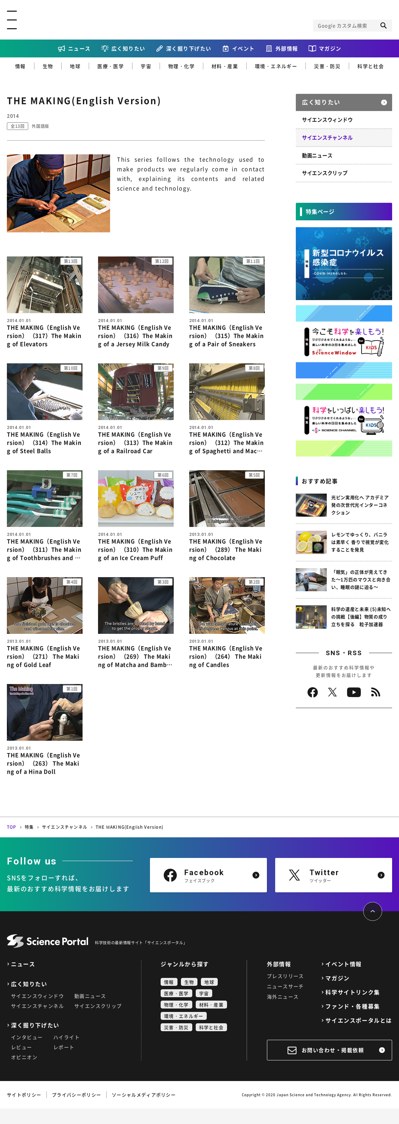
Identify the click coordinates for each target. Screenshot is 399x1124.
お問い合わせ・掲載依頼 (333, 1065)
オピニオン (24, 1072)
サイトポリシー (24, 1110)
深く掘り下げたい (189, 48)
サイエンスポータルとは (358, 1036)
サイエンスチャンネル (327, 135)
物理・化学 (181, 66)
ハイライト (66, 1052)
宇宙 (146, 66)
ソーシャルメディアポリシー (144, 1110)
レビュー (21, 1062)
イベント (243, 48)
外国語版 (43, 126)
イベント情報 (343, 979)
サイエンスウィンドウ (327, 117)
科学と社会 (370, 66)
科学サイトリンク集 (352, 1008)
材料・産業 (225, 66)
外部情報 (287, 48)
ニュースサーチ (285, 1001)
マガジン (330, 48)
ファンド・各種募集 (352, 1022)
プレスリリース (285, 991)
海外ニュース (283, 1012)
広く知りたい (128, 48)
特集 (29, 842)
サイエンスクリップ (324, 170)
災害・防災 (327, 66)
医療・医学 (110, 66)
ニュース (79, 48)
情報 (20, 66)
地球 (75, 66)
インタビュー (27, 1052)
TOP (12, 842)
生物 (48, 66)
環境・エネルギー (276, 66)
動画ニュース (317, 153)
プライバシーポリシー (76, 1110)
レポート (64, 1062)
